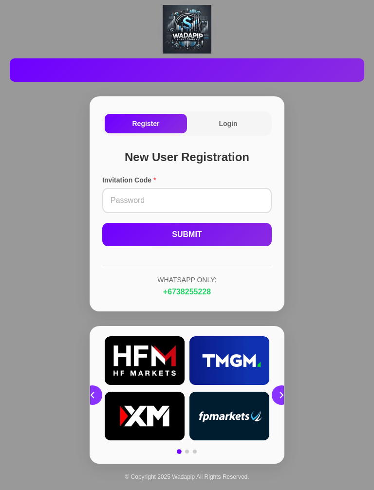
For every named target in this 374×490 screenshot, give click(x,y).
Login (228, 123)
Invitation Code (129, 180)
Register (145, 123)
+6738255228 (187, 292)
